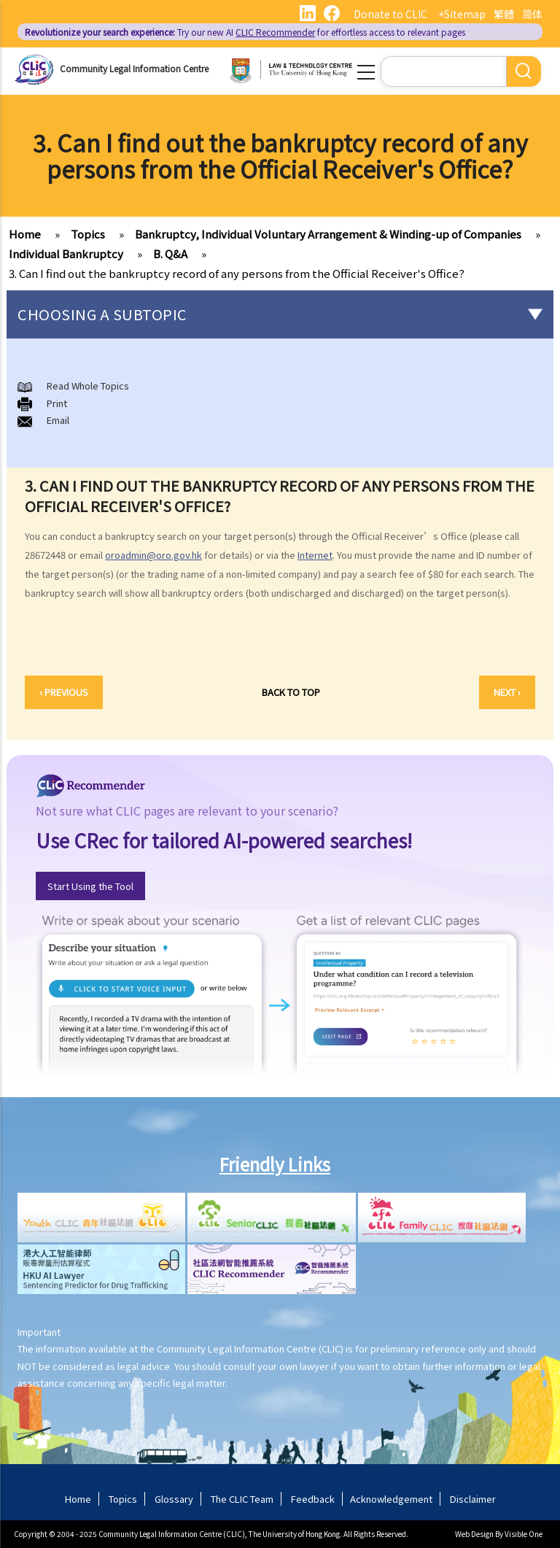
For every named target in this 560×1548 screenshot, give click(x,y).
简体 (532, 14)
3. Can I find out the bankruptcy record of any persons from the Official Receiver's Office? (236, 273)
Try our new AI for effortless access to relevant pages (245, 32)
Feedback (313, 1499)
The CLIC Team (242, 1499)
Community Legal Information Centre (134, 68)
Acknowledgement (391, 1499)
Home (25, 233)
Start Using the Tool (90, 886)
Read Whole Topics (88, 385)
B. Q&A (170, 253)
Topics (88, 233)
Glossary (174, 1499)
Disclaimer (473, 1499)
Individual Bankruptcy (66, 253)
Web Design (474, 1533)
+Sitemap (462, 14)
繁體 (504, 14)
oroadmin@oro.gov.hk (153, 555)
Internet (315, 555)
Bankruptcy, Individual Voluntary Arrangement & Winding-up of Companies (328, 233)
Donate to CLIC (390, 14)
